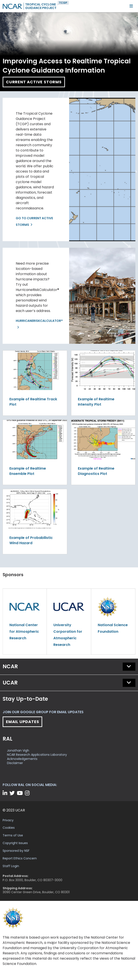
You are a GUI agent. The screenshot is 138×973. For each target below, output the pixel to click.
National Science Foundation (113, 628)
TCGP (63, 3)
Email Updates (22, 721)
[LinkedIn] (6, 793)
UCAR (10, 682)
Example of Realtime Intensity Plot (96, 402)
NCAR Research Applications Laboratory (37, 755)
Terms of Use (13, 835)
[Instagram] (28, 793)
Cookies (9, 827)
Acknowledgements (22, 759)
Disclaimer (15, 763)
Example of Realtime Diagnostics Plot (96, 471)
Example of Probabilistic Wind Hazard (31, 540)
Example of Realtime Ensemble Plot (27, 471)
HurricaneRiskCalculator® (36, 321)
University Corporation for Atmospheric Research (67, 634)
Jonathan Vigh (18, 750)
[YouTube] (20, 793)
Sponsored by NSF (16, 850)
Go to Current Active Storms (34, 221)
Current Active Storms (34, 82)
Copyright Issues (15, 843)
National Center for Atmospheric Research (24, 631)
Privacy (8, 820)
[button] (129, 667)
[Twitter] (12, 793)
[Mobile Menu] (131, 6)
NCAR (10, 666)
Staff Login (11, 866)
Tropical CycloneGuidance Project (40, 6)
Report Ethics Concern (20, 858)
